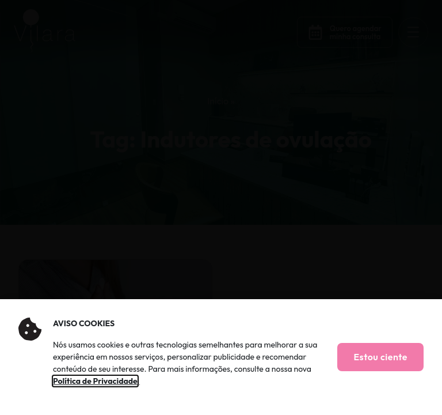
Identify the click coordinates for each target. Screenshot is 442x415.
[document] (221, 207)
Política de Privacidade (95, 381)
